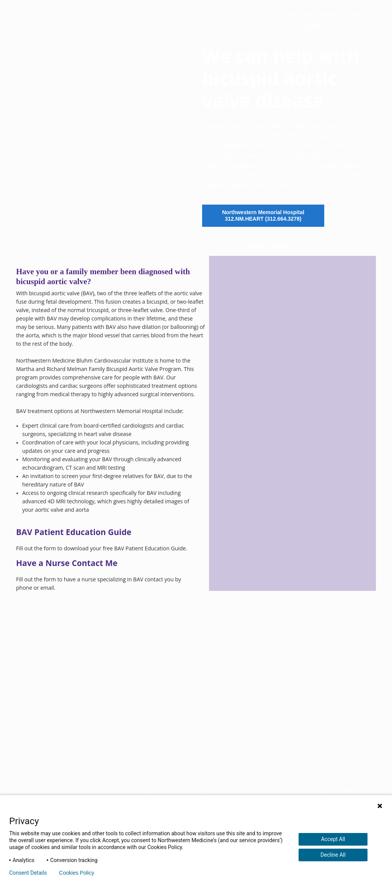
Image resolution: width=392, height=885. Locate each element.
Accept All (333, 839)
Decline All (332, 855)
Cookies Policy (76, 873)
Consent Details (28, 873)
